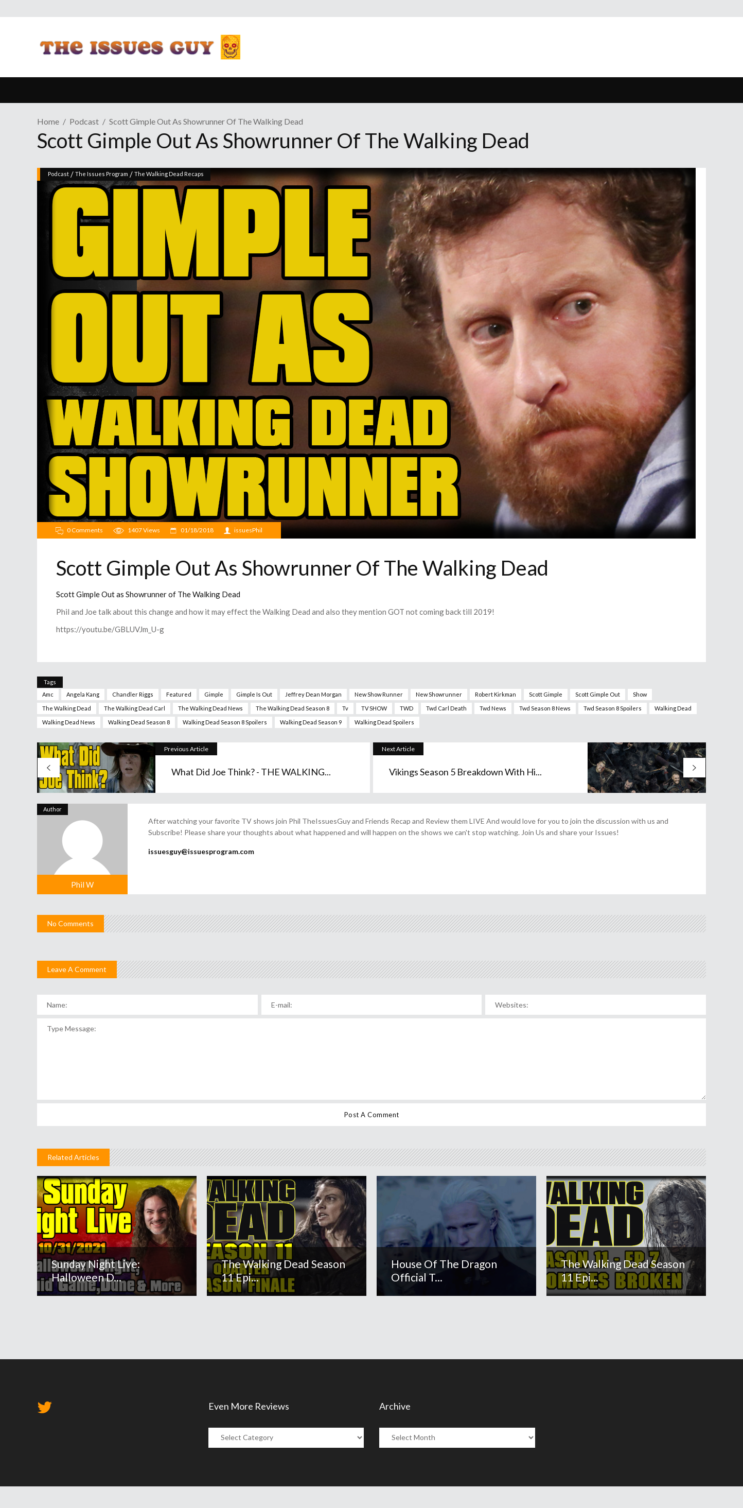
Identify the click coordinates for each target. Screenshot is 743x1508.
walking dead (673, 708)
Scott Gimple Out (597, 694)
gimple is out (254, 694)
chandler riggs (132, 694)
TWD (406, 708)
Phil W (82, 884)
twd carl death (446, 708)
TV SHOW (374, 708)
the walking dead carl (134, 708)
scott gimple (545, 694)
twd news (493, 708)
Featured (178, 694)
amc (48, 694)
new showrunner (439, 694)
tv (345, 708)
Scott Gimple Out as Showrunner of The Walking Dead (148, 594)
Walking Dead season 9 (311, 722)
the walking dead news (210, 708)
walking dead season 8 (139, 722)
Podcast (84, 121)
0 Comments (85, 530)
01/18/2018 (197, 530)
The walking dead (66, 708)
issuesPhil (248, 530)
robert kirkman (495, 694)
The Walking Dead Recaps (169, 173)
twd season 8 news (545, 708)
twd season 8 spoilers (612, 708)
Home (48, 121)
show (640, 694)
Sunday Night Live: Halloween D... (95, 1270)
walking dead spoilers (384, 722)
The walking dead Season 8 (292, 708)
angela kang (82, 694)
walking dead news (68, 722)
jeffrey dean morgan (313, 694)
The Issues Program (101, 173)
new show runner (379, 694)
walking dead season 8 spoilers (225, 722)
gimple (213, 694)
